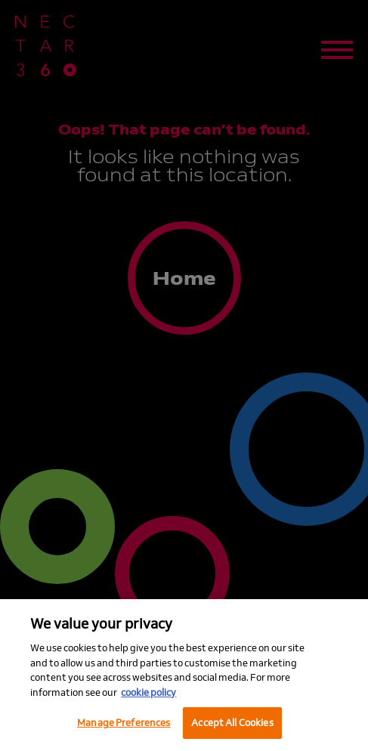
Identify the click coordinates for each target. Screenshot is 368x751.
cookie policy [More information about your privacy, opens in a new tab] (148, 692)
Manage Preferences (123, 722)
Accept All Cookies (232, 722)
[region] (184, 675)
